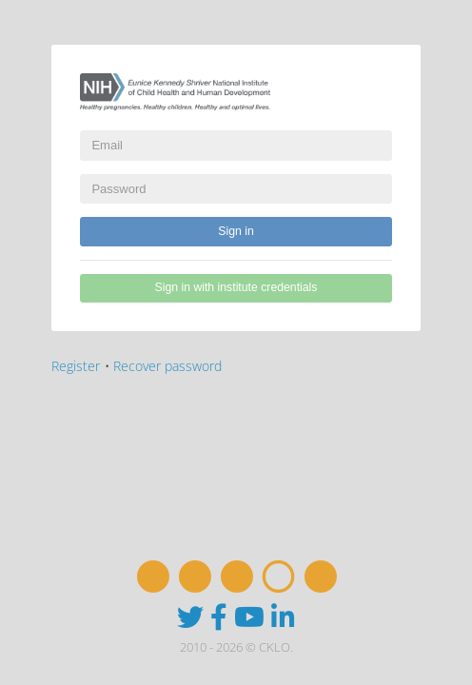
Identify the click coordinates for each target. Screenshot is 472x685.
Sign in (235, 231)
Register (75, 366)
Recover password (167, 366)
